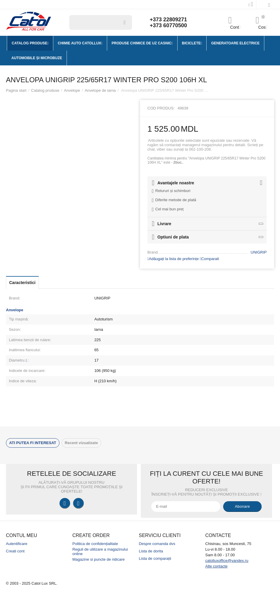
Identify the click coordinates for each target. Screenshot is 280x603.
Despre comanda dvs (157, 543)
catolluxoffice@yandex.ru (226, 560)
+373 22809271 (168, 19)
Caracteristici (22, 282)
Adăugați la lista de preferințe (173, 259)
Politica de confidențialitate (95, 543)
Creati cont (15, 551)
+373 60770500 (168, 25)
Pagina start (16, 90)
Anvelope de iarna (100, 90)
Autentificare (16, 543)
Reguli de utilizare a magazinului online (100, 551)
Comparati (209, 259)
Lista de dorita (151, 551)
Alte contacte (216, 566)
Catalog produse (45, 90)
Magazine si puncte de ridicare (99, 559)
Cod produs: (161, 108)
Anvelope (72, 90)
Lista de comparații (155, 558)
